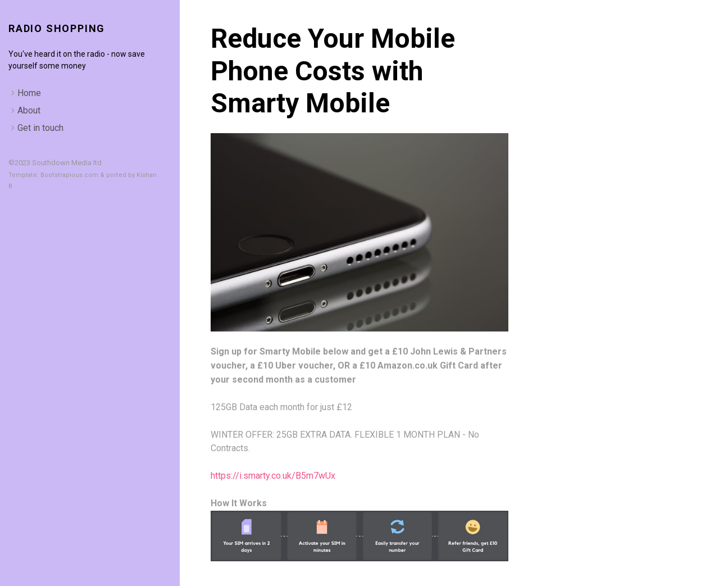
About (28, 110)
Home (29, 93)
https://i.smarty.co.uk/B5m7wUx (273, 475)
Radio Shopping (56, 28)
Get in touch (40, 127)
